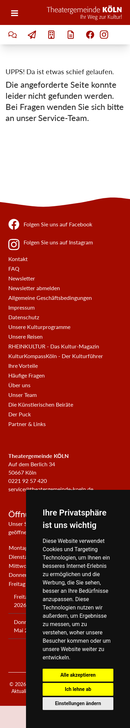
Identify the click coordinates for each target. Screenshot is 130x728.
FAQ (13, 268)
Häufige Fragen (26, 375)
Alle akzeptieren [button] (78, 675)
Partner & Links (27, 424)
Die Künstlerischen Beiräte (40, 404)
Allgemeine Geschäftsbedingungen (50, 297)
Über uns (19, 385)
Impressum (21, 307)
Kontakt (18, 258)
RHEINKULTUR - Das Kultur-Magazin (53, 346)
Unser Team (22, 394)
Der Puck (19, 414)
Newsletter (21, 278)
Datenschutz (23, 317)
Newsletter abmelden (34, 288)
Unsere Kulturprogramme (39, 326)
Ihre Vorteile (23, 365)
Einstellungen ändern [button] (78, 703)
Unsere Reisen (25, 336)
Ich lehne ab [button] (78, 689)
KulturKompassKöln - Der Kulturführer (55, 356)
